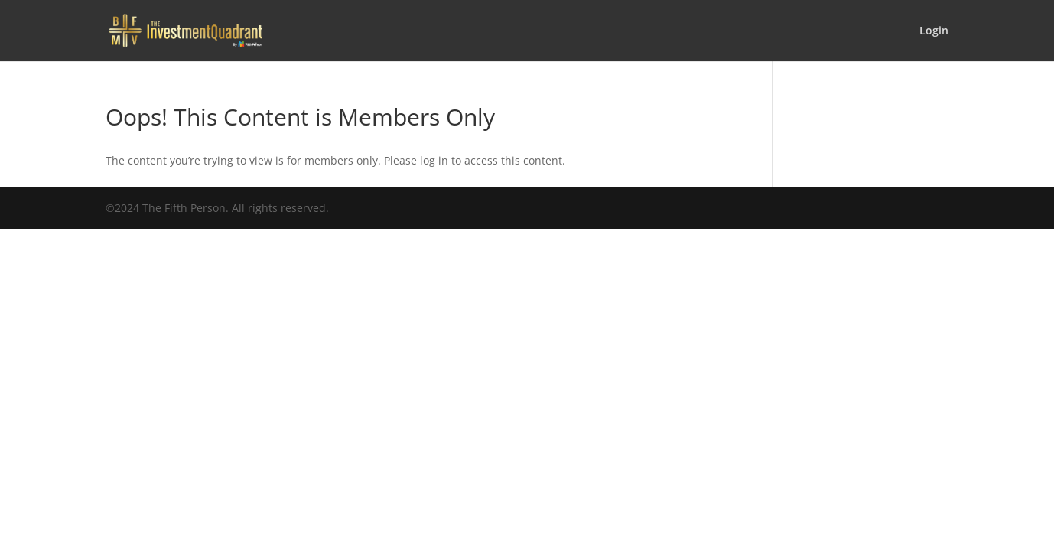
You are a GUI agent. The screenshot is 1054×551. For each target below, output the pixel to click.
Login (933, 31)
